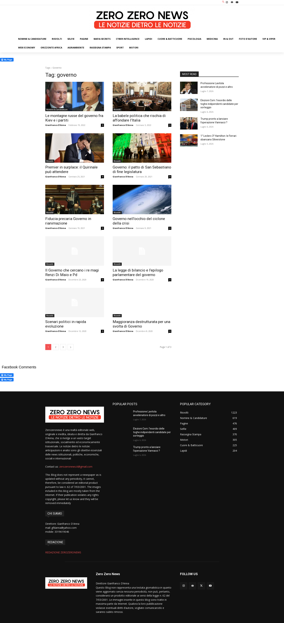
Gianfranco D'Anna (55, 125)
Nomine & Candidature (56, 109)
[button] (223, 2)
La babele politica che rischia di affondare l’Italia (139, 118)
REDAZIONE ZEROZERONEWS (63, 552)
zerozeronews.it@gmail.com (75, 466)
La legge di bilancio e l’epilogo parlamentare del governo (138, 272)
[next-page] (71, 347)
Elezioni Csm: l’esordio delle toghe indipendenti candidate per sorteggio (219, 104)
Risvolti (117, 109)
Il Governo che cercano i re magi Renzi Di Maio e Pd (72, 272)
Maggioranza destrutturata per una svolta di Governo (141, 324)
